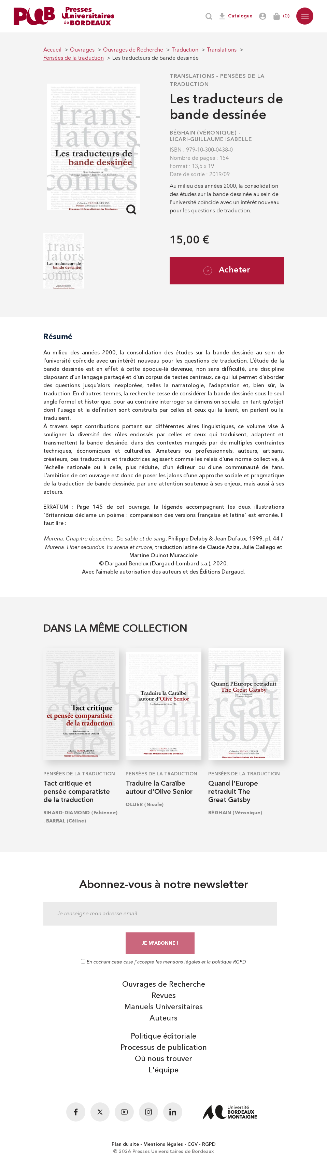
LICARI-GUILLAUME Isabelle (211, 139)
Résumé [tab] (57, 336)
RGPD (209, 1144)
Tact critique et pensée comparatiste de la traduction (76, 792)
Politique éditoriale (163, 1036)
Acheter (226, 271)
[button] (304, 16)
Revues (164, 996)
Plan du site (125, 1144)
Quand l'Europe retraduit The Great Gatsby (233, 792)
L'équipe (163, 1070)
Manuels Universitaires (163, 1007)
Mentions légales (163, 1144)
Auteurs (163, 1018)
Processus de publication (163, 1048)
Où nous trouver (163, 1059)
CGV (192, 1144)
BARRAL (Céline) (66, 821)
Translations (192, 76)
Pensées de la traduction (79, 774)
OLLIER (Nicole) (145, 804)
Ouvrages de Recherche (163, 984)
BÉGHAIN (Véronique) (203, 133)
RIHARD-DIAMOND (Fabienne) (80, 813)
